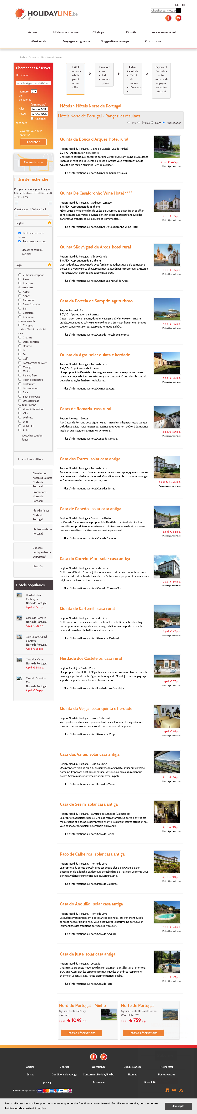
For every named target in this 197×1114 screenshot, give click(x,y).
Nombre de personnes (25, 95)
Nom (158, 122)
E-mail (165, 1066)
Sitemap (132, 1074)
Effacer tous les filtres (30, 459)
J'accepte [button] (178, 1106)
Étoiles (146, 122)
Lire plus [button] (40, 1108)
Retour (23, 113)
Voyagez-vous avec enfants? (31, 132)
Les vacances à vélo (164, 32)
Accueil (33, 32)
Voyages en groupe (76, 41)
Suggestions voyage (115, 41)
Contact (64, 1066)
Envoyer (166, 1081)
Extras (30, 1074)
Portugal (32, 57)
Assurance (98, 1082)
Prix (134, 122)
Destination (22, 75)
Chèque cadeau (133, 1066)
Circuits (131, 32)
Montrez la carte (33, 162)
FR (183, 4)
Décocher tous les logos (32, 437)
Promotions (153, 41)
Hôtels (22, 57)
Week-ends (39, 41)
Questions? (98, 1066)
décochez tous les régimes (32, 251)
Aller (21, 108)
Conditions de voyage (64, 1074)
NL (177, 4)
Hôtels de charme (65, 32)
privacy (47, 1082)
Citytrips (98, 32)
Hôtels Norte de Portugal (51, 57)
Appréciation (174, 122)
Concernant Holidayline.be (98, 1074)
